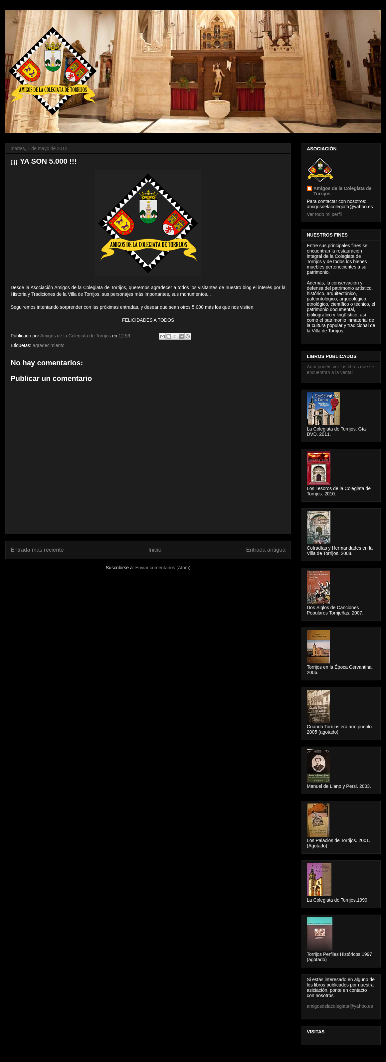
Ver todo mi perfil (324, 214)
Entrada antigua (266, 550)
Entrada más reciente (37, 550)
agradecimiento (49, 345)
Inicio (154, 550)
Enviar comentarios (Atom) (162, 567)
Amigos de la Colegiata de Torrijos (76, 335)
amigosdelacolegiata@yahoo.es (340, 1006)
